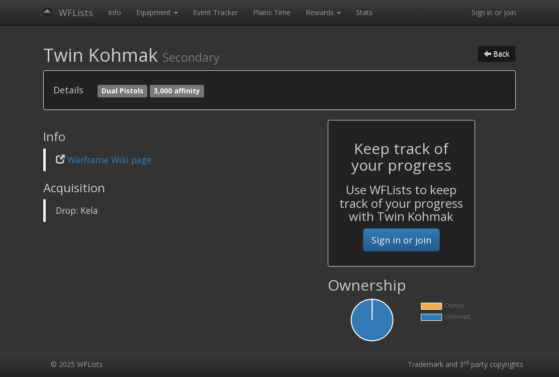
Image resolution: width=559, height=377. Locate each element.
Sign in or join (401, 240)
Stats (364, 12)
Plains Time (272, 12)
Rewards (323, 12)
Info (114, 12)
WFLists (76, 13)
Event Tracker (215, 12)
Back (496, 53)
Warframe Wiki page (109, 160)
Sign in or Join (494, 12)
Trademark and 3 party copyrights (465, 364)
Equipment (157, 12)
